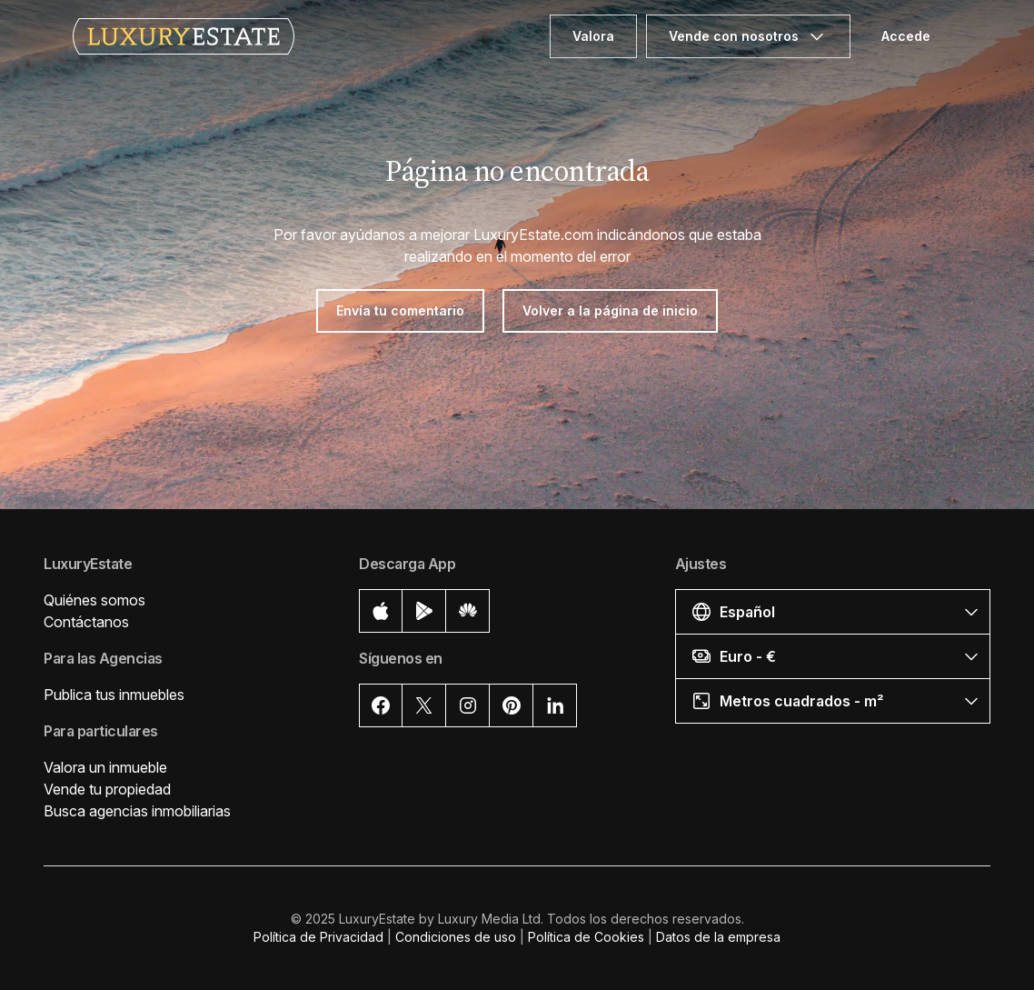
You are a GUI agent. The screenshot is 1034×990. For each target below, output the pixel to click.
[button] (832, 611)
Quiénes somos (94, 600)
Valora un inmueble (105, 767)
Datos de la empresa (718, 937)
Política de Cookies (586, 937)
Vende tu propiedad (107, 789)
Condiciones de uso (455, 937)
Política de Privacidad (318, 937)
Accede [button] (905, 36)
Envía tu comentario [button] (400, 310)
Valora (593, 36)
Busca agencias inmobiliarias (137, 811)
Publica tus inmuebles (114, 694)
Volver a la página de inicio (610, 310)
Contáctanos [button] (86, 622)
